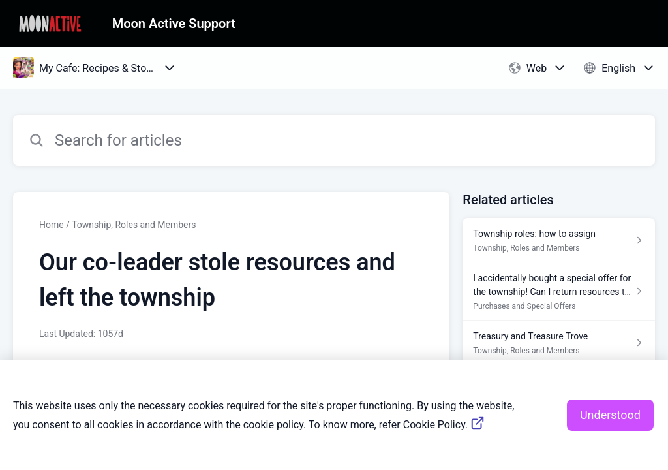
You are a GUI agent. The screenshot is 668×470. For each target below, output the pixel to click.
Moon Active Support (173, 23)
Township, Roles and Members (134, 224)
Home (51, 224)
